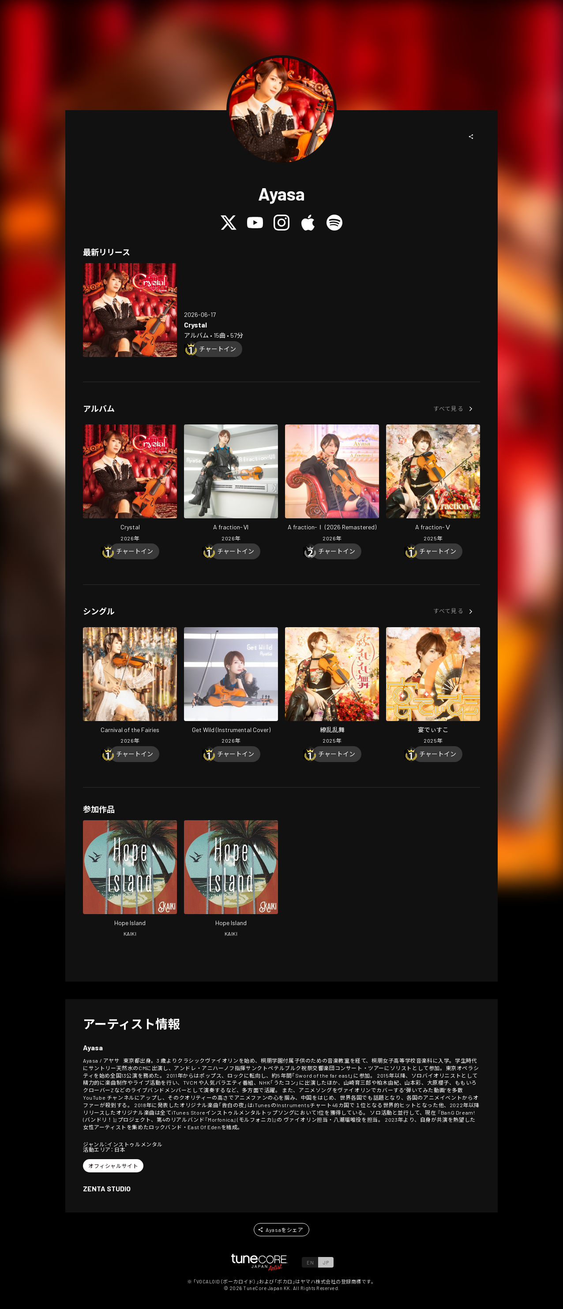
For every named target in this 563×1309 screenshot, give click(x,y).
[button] (471, 136)
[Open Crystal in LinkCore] (130, 310)
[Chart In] (217, 349)
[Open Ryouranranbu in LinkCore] (332, 686)
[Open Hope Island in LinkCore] (130, 879)
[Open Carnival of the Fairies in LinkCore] (130, 686)
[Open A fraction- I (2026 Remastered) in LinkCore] (332, 483)
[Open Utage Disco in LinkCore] (433, 686)
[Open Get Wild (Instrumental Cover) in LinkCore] (231, 686)
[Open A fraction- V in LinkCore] (433, 483)
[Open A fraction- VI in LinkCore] (231, 483)
